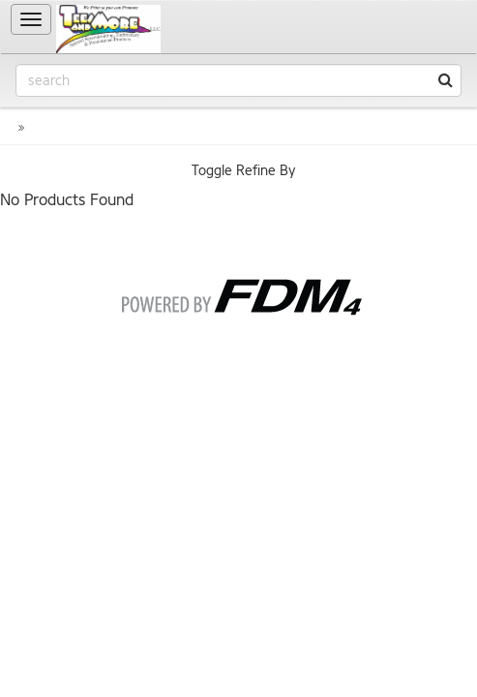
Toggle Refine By (243, 171)
